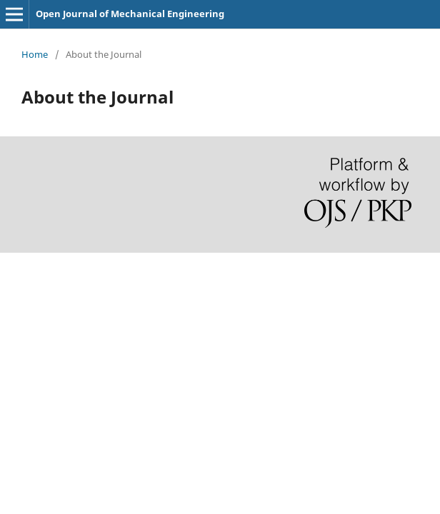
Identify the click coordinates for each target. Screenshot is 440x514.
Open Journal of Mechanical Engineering (130, 13)
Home (34, 54)
